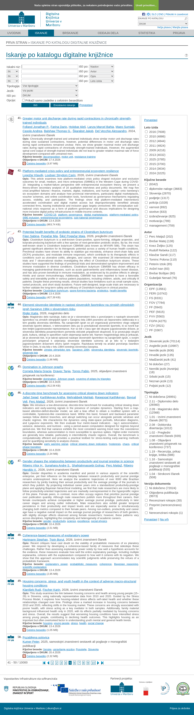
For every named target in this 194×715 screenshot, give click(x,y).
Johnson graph (66, 378)
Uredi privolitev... (146, 5)
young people (61, 623)
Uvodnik (14, 33)
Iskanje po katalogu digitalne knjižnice (69, 43)
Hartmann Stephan (35, 539)
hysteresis (115, 444)
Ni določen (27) (157, 364)
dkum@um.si (54, 708)
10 (93, 662)
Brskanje (70, 33)
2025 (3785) (155, 159)
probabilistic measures (83, 564)
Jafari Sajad (30, 397)
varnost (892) (156, 207)
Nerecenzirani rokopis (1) (164, 512)
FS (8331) (154, 298)
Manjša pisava (180, 27)
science (71, 521)
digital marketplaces (96, 214)
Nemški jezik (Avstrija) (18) (162, 370)
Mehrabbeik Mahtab (80, 397)
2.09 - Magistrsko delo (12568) (162, 410)
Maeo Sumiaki (125, 126)
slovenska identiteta (103, 349)
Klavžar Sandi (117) (160, 255)
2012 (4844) (155, 141)
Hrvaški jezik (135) (159, 355)
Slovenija (93, 649)
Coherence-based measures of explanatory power (56, 535)
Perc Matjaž (37, 401)
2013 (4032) (155, 154)
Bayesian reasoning (126, 564)
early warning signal (56, 444)
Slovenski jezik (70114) (162, 341)
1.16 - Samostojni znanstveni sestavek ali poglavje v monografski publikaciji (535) (162, 464)
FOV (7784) (155, 302)
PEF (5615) (155, 311)
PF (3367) (154, 330)
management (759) (160, 225)
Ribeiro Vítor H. (33, 465)
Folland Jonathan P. (36, 126)
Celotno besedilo (36, 163)
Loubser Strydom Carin (60, 175)
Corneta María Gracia (37, 371)
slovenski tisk (30, 352)
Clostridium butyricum (55, 290)
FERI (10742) (156, 293)
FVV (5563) (155, 316)
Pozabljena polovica (36, 637)
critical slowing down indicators (88, 444)
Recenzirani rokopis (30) (163, 500)
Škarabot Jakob (83, 131)
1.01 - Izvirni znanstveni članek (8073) (163, 418)
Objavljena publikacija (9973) (161, 494)
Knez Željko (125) (159, 245)
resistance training (85, 156)
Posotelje (81, 649)
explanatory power (56, 564)
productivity (59, 521)
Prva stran (16, 43)
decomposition (51, 156)
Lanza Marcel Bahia (100, 126)
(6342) (151, 184)
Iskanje (41, 33)
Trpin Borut (56, 539)
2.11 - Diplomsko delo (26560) (161, 403)
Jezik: (10, 90)
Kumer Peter (31, 641)
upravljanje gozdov (63, 649)
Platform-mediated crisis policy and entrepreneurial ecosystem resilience (71, 171)
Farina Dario (59, 126)
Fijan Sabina (31, 236)
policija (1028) (156, 202)
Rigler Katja (30, 313)
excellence (83, 521)
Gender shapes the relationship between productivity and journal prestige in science (78, 461)
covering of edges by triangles (93, 378)
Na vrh (164, 519)
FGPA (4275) (155, 321)
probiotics (102, 290)
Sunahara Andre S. (57, 465)
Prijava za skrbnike (180, 708)
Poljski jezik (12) (158, 385)
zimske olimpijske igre (57, 349)
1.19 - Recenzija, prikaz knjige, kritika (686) (163, 453)
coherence (106, 564)
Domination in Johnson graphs (43, 367)
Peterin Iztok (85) (158, 264)
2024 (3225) (155, 173)
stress (74, 623)
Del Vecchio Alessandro (111, 131)
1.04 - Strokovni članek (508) (162, 475)
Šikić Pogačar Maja (72, 236)
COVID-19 (50, 214)
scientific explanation (35, 567)
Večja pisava (164, 27)
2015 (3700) (155, 164)
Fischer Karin (51, 589)
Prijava (179, 33)
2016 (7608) (155, 131)
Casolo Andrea (32, 131)
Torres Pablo (80, 371)
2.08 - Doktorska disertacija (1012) (158, 426)
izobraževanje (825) (160, 216)
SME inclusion (31, 217)
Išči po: (11, 95)
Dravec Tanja (62, 371)
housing (47, 623)
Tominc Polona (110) (161, 259)
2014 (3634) (155, 168)
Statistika (146, 33)
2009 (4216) (155, 150)
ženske (47, 649)
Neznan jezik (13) (159, 381)
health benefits (118, 290)
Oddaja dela (108, 33)
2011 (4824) (155, 145)
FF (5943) (153, 307)
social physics (99, 521)
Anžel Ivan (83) (157, 268)
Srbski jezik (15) (158, 376)
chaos (126, 444)
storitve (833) (156, 211)
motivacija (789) (157, 221)
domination (49, 378)
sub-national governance (88, 217)
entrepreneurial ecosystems (57, 217)
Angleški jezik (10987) (162, 345)
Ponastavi (86, 105)
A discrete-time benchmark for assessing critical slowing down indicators (70, 393)
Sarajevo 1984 (80, 349)
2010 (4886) (155, 136)
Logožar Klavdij (33, 175)
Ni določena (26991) (160, 396)
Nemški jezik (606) (159, 350)
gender (47, 521)
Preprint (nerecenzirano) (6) (163, 506)
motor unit (67, 156)
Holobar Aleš (77, 126)
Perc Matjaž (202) (159, 236)
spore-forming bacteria (83, 290)
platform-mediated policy (123, 214)
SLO (154, 14)
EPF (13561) (155, 288)
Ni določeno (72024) (160, 488)
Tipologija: (13, 86)
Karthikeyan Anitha (52, 397)
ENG (161, 14)
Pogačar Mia (49, 236)
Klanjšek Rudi (32, 589)
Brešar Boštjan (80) (160, 273)
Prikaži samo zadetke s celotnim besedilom (54, 100)
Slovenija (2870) (158, 193)
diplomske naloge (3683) (163, 188)
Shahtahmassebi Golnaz (88, 465)
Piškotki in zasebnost (177, 14)
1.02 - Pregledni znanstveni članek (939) (163, 434)
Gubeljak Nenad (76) (161, 277)
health (82, 623)
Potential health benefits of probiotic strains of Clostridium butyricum (68, 232)
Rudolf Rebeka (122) (161, 250)
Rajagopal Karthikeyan (110, 397)
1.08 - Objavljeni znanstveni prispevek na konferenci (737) (163, 444)
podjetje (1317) (157, 198)
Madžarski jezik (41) (160, 359)
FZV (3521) (154, 325)
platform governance (70, 214)
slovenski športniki (127, 349)
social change (96, 623)
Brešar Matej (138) (159, 241)
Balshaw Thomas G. (57, 131)
